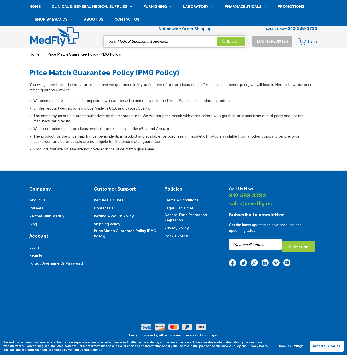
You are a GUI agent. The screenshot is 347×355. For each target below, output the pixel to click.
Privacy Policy (176, 228)
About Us (93, 50)
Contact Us (126, 50)
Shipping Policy (107, 224)
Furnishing (158, 37)
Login (34, 247)
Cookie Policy (176, 236)
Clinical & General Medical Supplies (92, 37)
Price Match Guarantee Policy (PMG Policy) (125, 233)
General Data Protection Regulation (185, 217)
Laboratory (198, 37)
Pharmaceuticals (246, 37)
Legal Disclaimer (178, 208)
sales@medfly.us (250, 203)
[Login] (272, 20)
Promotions (291, 37)
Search (231, 20)
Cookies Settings (291, 346)
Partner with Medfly (46, 216)
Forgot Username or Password (56, 263)
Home (35, 37)
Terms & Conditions (181, 200)
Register (36, 255)
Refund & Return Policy (114, 216)
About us (37, 200)
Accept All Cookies (326, 346)
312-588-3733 (247, 195)
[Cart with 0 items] (308, 20)
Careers (36, 208)
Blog (33, 224)
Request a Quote (109, 200)
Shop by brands (54, 50)
